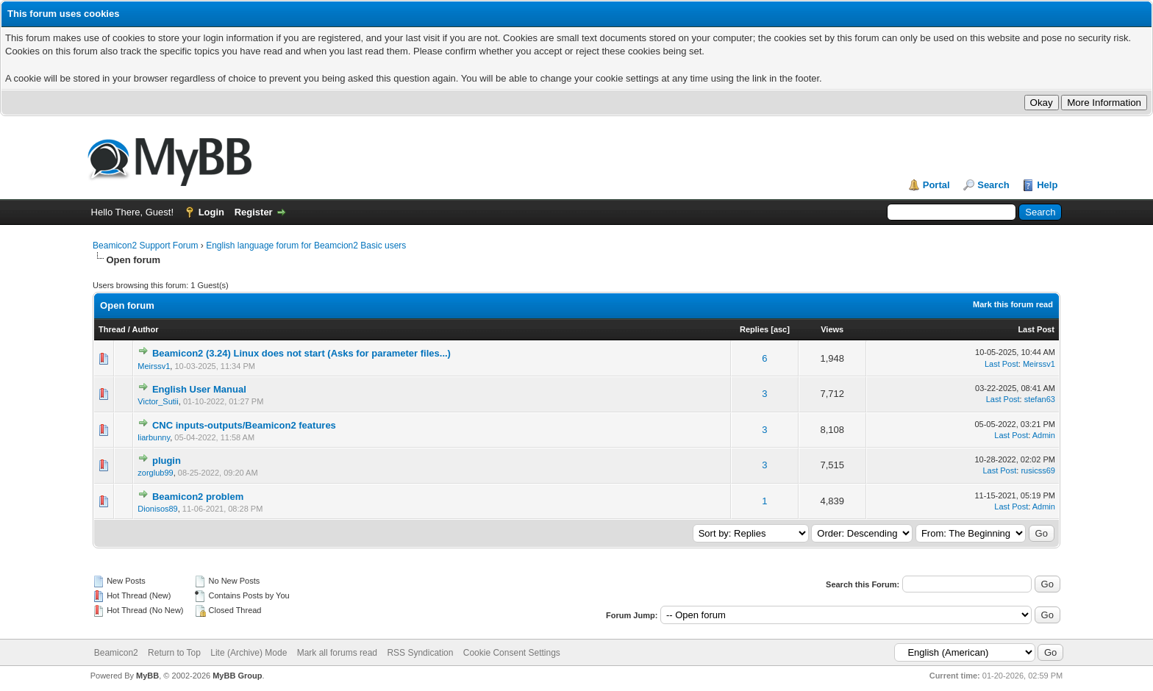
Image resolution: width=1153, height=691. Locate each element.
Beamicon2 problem (197, 496)
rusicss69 (1037, 470)
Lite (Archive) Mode (248, 653)
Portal (936, 184)
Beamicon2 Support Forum (145, 245)
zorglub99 (155, 472)
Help (1047, 184)
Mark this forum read (1013, 304)
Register (254, 212)
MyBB (147, 675)
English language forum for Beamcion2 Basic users (306, 245)
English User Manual (199, 389)
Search (993, 184)
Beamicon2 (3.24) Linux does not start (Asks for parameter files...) (301, 353)
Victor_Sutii (158, 401)
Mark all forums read (337, 653)
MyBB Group (237, 675)
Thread (112, 329)
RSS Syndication (420, 653)
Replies (754, 329)
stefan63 (1039, 399)
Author (145, 329)
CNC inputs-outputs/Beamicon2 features (244, 425)
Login (211, 212)
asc (780, 329)
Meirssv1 (154, 366)
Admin (1043, 435)
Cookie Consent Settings (511, 653)
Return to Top (174, 653)
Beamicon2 (116, 653)
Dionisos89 (157, 508)
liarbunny (154, 437)
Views (832, 329)
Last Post (1036, 329)
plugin (166, 460)
